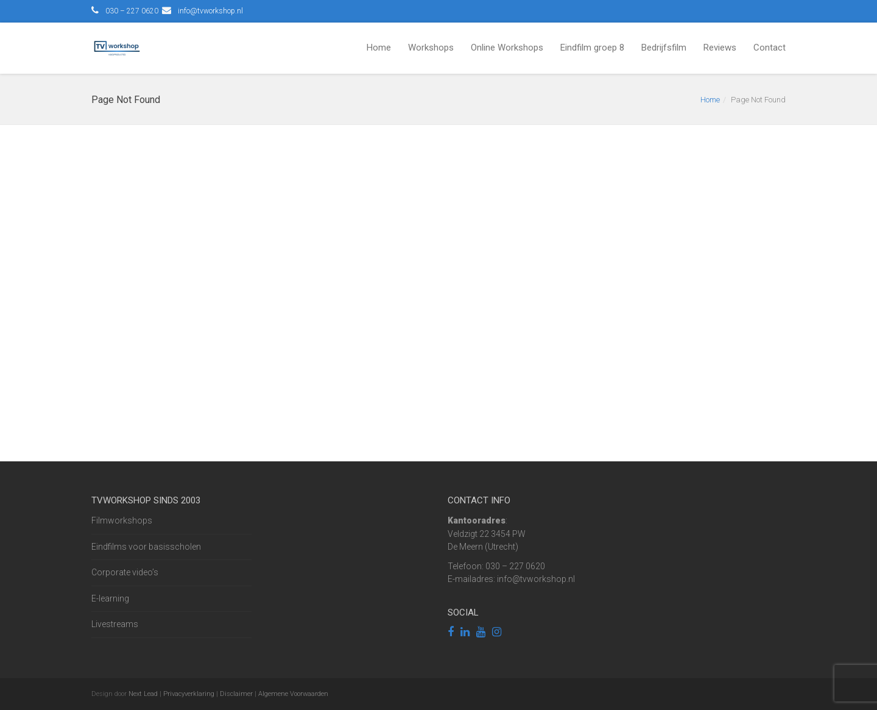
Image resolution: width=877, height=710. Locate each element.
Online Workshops (507, 47)
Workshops (431, 47)
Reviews (719, 47)
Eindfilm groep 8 (592, 47)
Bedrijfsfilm (663, 47)
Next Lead (143, 694)
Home (379, 47)
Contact (769, 47)
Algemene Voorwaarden (293, 694)
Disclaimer (236, 694)
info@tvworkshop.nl (210, 11)
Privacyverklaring (188, 694)
